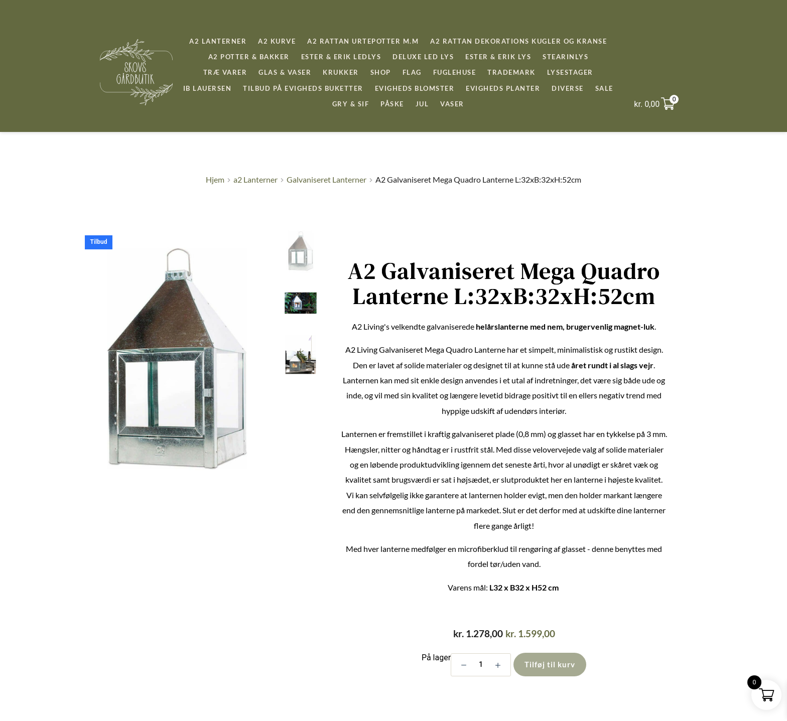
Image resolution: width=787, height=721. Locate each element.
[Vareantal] (481, 664)
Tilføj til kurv (549, 664)
